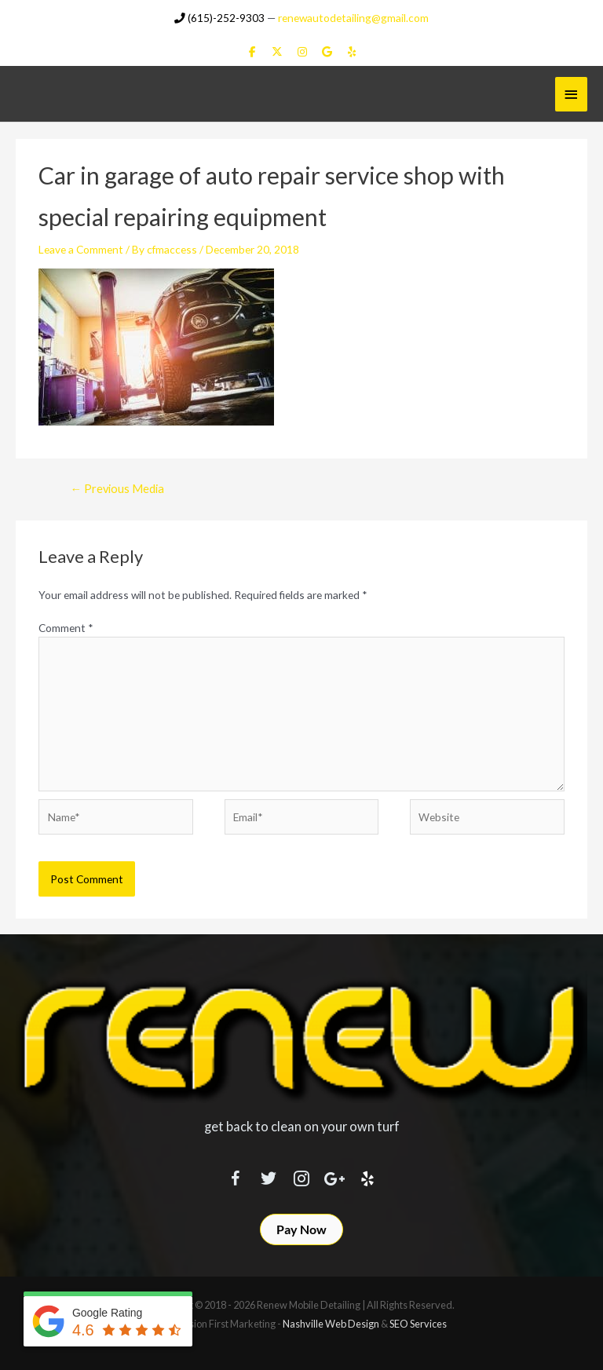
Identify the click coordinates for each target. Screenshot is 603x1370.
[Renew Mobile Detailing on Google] (327, 50)
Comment (65, 626)
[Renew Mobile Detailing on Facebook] (252, 50)
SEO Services (418, 1322)
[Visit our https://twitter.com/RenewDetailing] (268, 1173)
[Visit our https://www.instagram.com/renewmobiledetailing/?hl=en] (301, 1174)
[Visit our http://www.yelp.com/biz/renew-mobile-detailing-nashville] (367, 1174)
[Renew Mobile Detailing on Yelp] (351, 50)
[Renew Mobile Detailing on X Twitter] (276, 50)
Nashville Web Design (331, 1322)
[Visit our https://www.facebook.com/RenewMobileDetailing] (235, 1174)
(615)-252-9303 (219, 16)
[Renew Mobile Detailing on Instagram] (301, 50)
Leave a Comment (80, 248)
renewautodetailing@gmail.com (353, 16)
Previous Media (117, 487)
